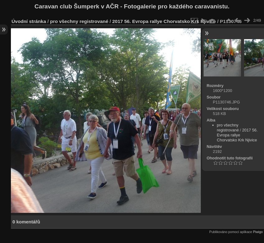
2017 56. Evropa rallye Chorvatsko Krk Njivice (164, 21)
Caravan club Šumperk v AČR (77, 6)
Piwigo (258, 232)
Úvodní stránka (29, 21)
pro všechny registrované (79, 21)
